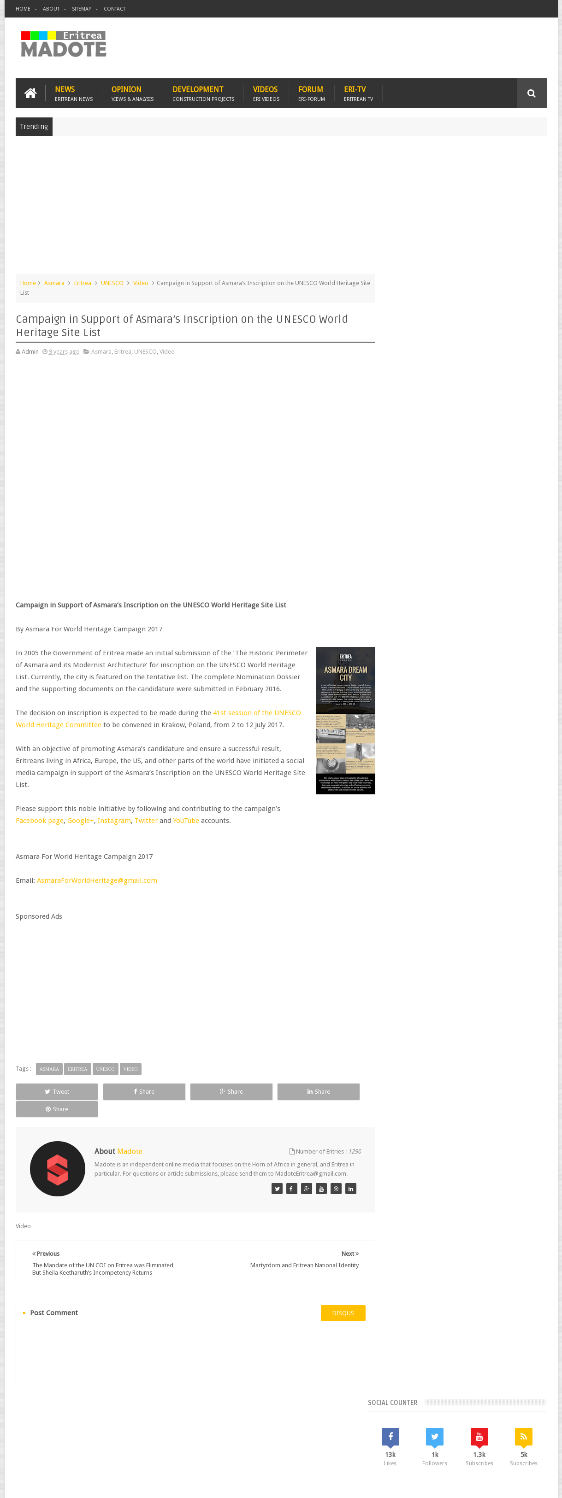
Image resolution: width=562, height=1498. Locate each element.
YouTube (104, 840)
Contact (114, 9)
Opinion (133, 93)
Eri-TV (358, 93)
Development (203, 93)
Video (140, 282)
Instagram (32, 840)
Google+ (347, 828)
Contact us (523, 1437)
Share (119, 1110)
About (51, 9)
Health (398, 766)
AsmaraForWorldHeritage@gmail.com (97, 900)
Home (23, 9)
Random (520, 672)
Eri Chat (309, 1437)
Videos (266, 93)
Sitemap (81, 9)
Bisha (426, 734)
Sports (493, 766)
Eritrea (82, 282)
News (74, 93)
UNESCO (112, 282)
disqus (334, 1324)
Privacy (506, 1483)
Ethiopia (524, 750)
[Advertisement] (281, 209)
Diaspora (111, 1437)
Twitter (64, 840)
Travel (152, 1437)
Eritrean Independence (475, 750)
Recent (414, 672)
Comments (466, 672)
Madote (86, 1483)
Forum (311, 93)
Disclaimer (533, 1483)
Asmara (54, 282)
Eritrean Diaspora (413, 750)
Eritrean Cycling (511, 734)
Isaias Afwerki (434, 766)
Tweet (48, 1110)
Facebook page (306, 828)
